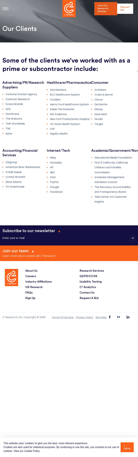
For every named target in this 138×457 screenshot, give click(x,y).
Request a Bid (89, 298)
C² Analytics (88, 287)
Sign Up (30, 298)
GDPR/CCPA (88, 276)
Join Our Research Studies (103, 9)
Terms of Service (62, 317)
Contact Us (87, 292)
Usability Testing (91, 281)
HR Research (34, 287)
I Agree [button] (127, 447)
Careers (30, 276)
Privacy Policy (84, 317)
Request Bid (125, 8)
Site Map (101, 317)
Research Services (92, 270)
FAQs (29, 292)
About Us (31, 270)
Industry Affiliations (38, 281)
